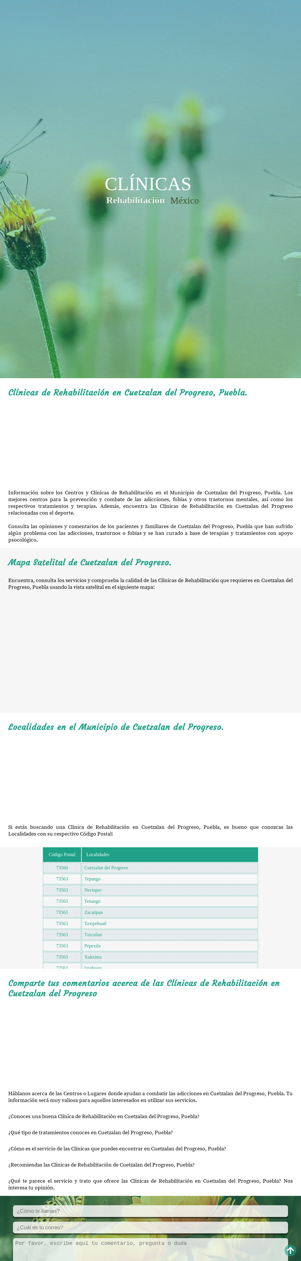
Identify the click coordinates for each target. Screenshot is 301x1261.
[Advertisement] (150, 444)
